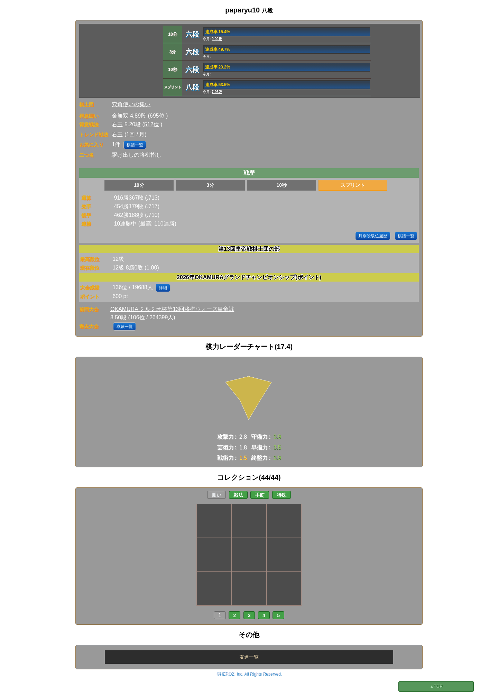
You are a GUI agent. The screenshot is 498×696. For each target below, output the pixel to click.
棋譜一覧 (135, 145)
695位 (157, 116)
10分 (139, 185)
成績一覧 (124, 326)
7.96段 (217, 92)
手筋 (260, 495)
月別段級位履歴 (372, 235)
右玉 (117, 124)
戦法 (238, 495)
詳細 (163, 287)
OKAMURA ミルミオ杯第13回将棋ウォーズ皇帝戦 (172, 309)
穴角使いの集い (131, 104)
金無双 (120, 116)
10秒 (281, 185)
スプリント (353, 185)
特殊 (281, 495)
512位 (151, 124)
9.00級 (217, 39)
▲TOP (436, 686)
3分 (210, 185)
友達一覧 (249, 657)
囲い (216, 495)
